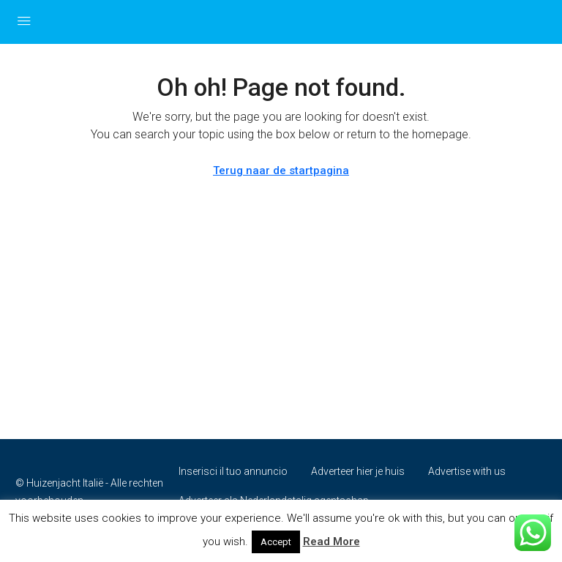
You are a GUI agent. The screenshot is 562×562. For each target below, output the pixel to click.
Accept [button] (276, 541)
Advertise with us (467, 471)
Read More (331, 541)
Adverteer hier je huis (358, 471)
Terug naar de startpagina (281, 170)
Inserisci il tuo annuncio (233, 471)
